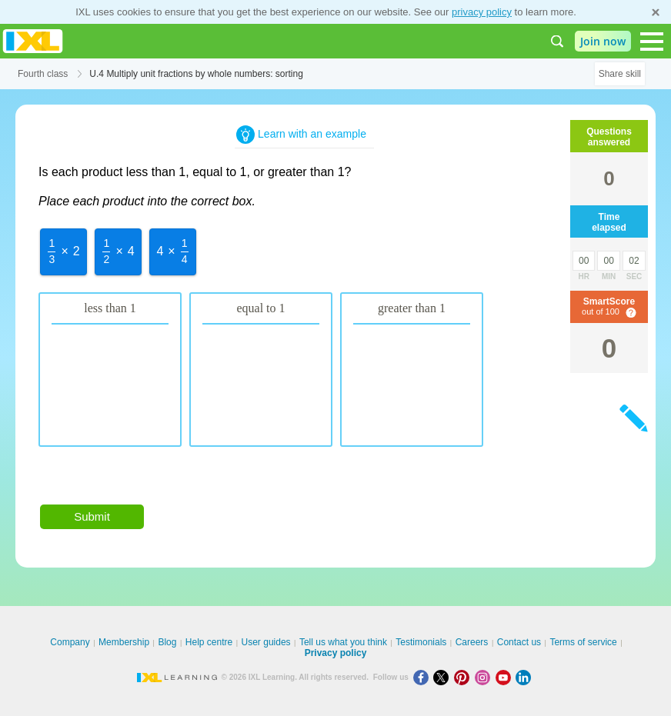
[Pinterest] (464, 677)
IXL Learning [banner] (32, 41)
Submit (92, 516)
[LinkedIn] (525, 677)
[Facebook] (423, 677)
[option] (63, 252)
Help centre (208, 642)
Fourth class (43, 73)
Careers (472, 642)
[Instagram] (485, 677)
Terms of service (582, 642)
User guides (266, 642)
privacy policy (482, 12)
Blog (167, 642)
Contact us (519, 642)
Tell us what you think (343, 642)
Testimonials (421, 642)
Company (69, 642)
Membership (123, 642)
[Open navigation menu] (651, 41)
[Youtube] (506, 677)
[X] (443, 677)
